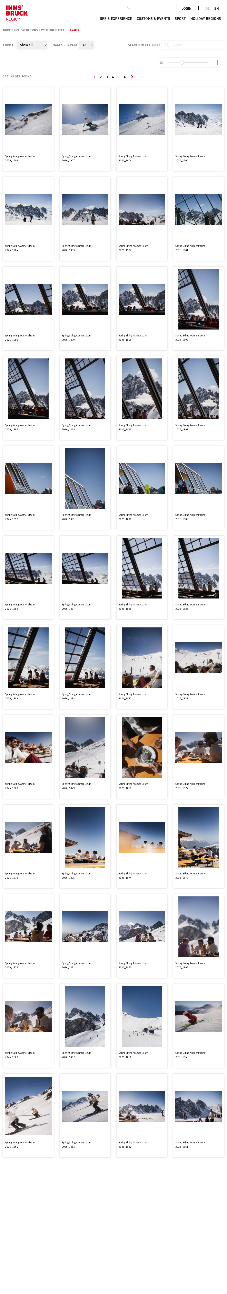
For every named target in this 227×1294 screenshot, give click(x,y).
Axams (74, 30)
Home (7, 30)
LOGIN (186, 9)
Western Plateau (53, 30)
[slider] (182, 63)
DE (207, 9)
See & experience (116, 19)
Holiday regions (205, 19)
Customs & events (153, 19)
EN (216, 9)
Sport (180, 19)
